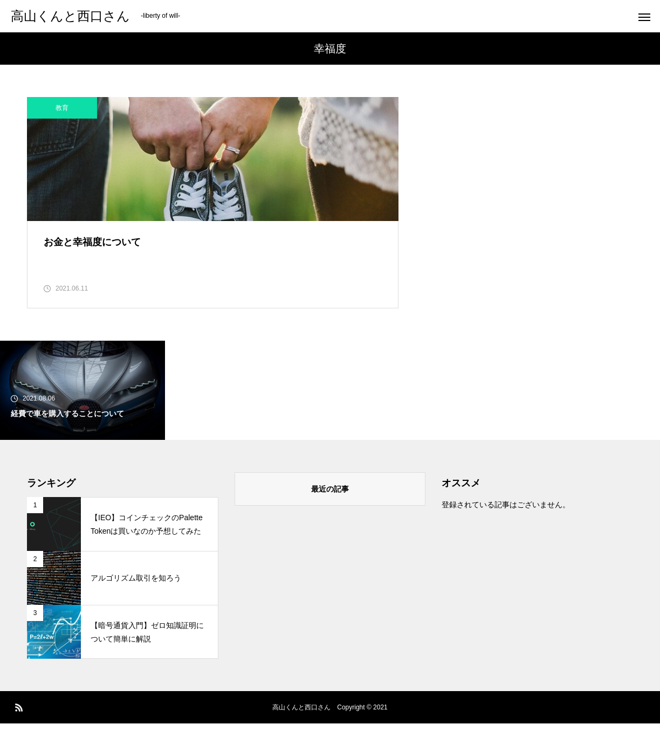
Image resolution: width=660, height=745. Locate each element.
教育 (62, 108)
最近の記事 (330, 510)
